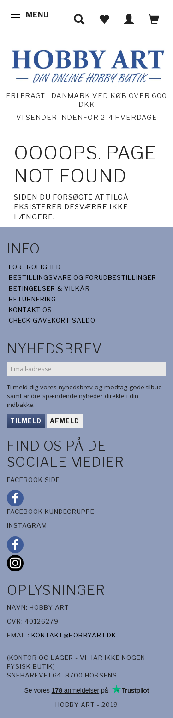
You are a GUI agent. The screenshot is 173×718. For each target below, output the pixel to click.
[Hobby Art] (86, 65)
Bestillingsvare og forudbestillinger (82, 277)
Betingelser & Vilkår (49, 288)
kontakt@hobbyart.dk (73, 635)
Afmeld (64, 420)
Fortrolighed (35, 267)
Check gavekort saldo (52, 320)
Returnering (32, 299)
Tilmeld (26, 420)
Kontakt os (30, 309)
